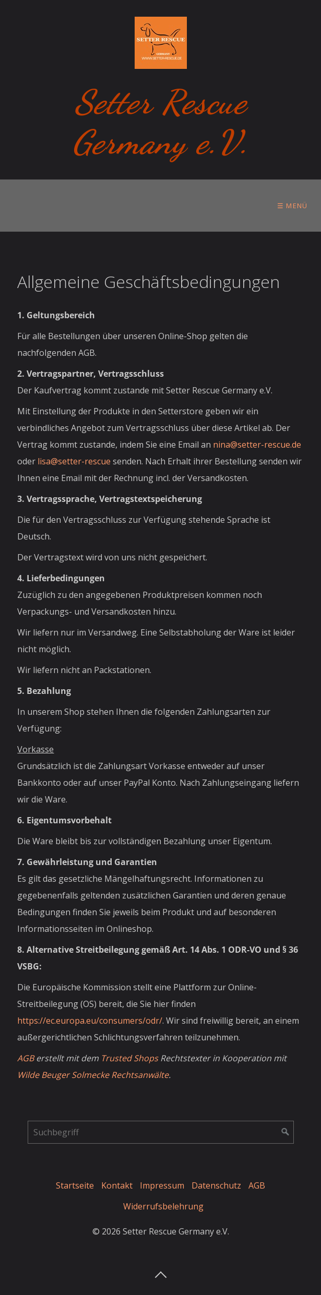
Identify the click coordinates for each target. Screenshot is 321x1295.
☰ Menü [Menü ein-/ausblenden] (292, 205)
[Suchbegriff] (161, 1132)
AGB (256, 1185)
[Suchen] (285, 1132)
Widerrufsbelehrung (163, 1206)
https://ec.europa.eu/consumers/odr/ (89, 1020)
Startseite (75, 1185)
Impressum (162, 1185)
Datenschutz (216, 1185)
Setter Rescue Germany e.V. (160, 122)
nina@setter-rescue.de (257, 444)
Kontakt (117, 1185)
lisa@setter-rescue (74, 461)
